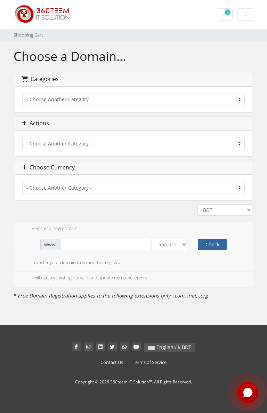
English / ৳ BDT (169, 347)
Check (212, 244)
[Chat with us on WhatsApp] (247, 392)
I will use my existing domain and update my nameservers (84, 278)
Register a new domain (49, 229)
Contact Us (111, 362)
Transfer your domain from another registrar (71, 263)
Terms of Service (150, 362)
